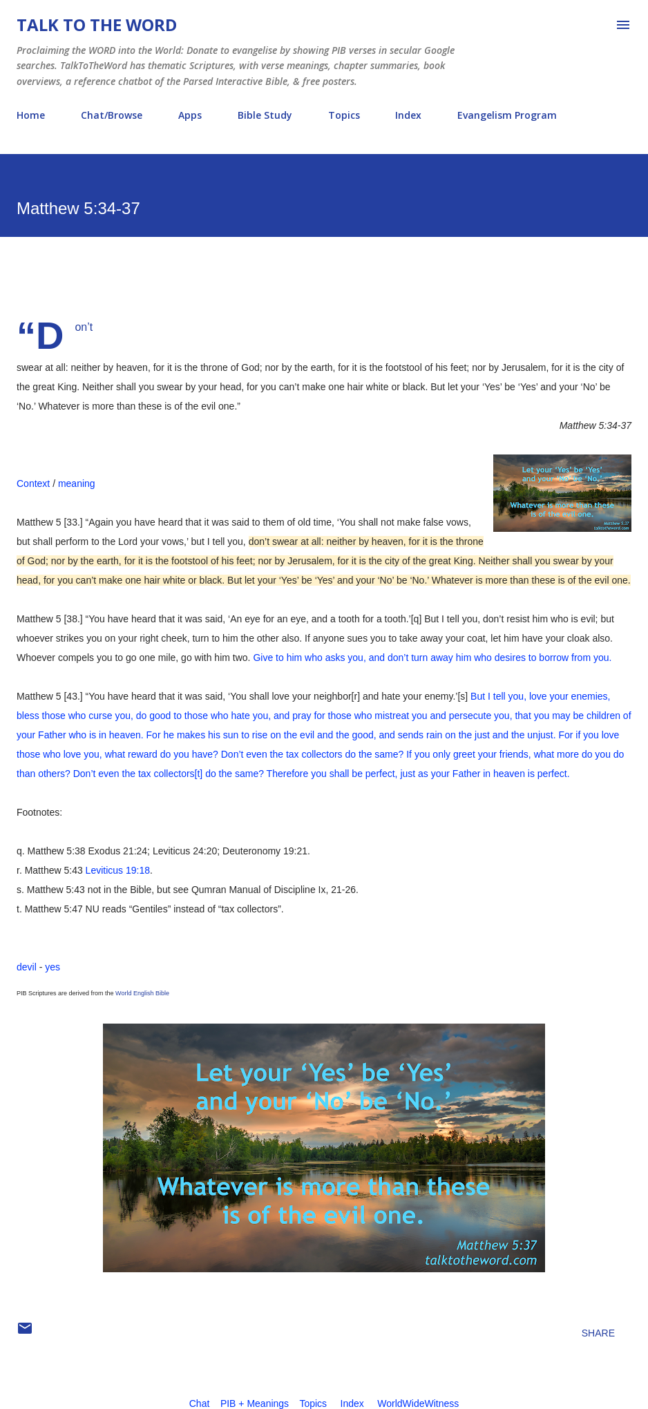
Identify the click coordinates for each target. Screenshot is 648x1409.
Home (31, 115)
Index (408, 115)
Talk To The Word (97, 24)
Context (33, 483)
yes (52, 966)
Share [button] (598, 1333)
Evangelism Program (507, 115)
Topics (344, 115)
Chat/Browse (111, 115)
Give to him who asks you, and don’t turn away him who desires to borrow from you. (432, 657)
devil (27, 966)
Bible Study (265, 115)
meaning (76, 483)
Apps (190, 115)
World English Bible (142, 993)
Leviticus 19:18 (118, 870)
